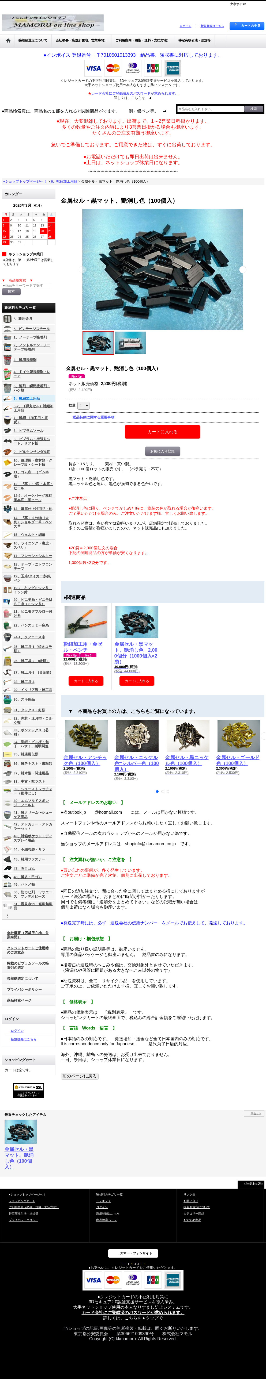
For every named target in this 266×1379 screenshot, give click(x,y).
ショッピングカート (22, 1201)
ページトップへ (253, 1183)
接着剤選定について (22, 979)
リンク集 (189, 1194)
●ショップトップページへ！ (27, 1194)
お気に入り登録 (162, 451)
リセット (256, 1113)
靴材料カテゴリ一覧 (109, 1194)
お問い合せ (190, 1201)
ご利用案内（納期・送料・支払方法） (34, 1207)
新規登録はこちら (212, 26)
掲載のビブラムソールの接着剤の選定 (28, 965)
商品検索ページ (19, 1000)
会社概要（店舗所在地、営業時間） (28, 935)
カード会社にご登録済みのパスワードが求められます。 (134, 93)
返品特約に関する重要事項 (93, 417)
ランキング (103, 1201)
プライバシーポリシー (24, 990)
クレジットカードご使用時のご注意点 (28, 950)
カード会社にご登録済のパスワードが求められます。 (133, 1312)
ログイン (185, 26)
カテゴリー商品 (193, 1213)
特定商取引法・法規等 (23, 1213)
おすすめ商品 (192, 1219)
